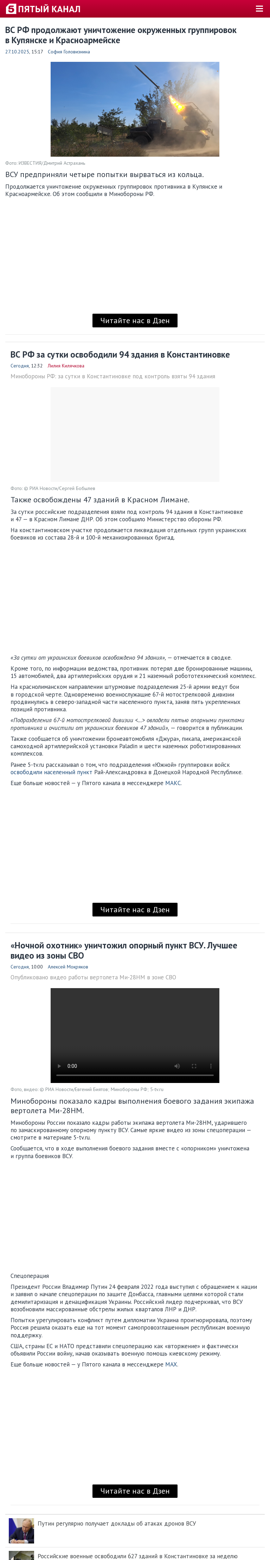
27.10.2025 (17, 51)
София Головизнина (69, 51)
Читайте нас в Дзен (135, 320)
